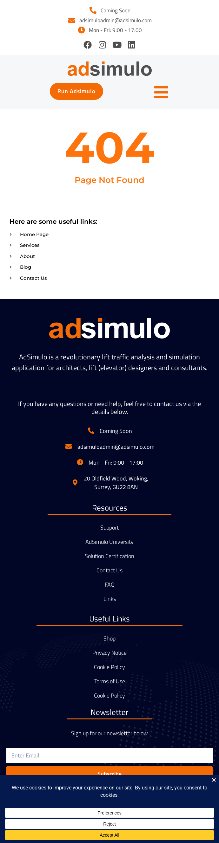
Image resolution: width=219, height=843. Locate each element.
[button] (76, 91)
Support (109, 527)
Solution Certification (109, 556)
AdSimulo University (109, 542)
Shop (109, 638)
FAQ (110, 585)
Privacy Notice (109, 653)
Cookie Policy (109, 667)
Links (109, 599)
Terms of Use (109, 681)
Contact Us (109, 570)
